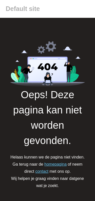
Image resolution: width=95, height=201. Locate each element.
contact (41, 171)
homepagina (55, 164)
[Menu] (87, 9)
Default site (23, 8)
